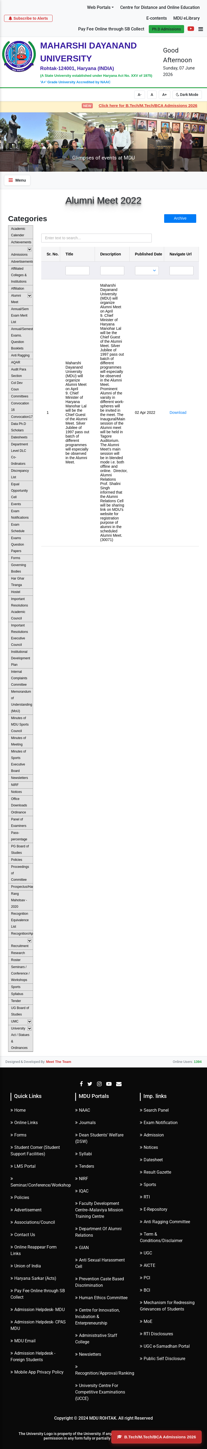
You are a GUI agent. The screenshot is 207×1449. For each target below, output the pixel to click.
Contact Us (23, 1234)
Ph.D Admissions (166, 29)
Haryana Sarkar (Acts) (33, 1278)
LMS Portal (23, 1166)
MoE (146, 1321)
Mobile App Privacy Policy (37, 1372)
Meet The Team (58, 1062)
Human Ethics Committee (101, 1297)
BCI (145, 1290)
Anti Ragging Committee (165, 1221)
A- (140, 94)
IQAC (81, 1191)
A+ (164, 94)
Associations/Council (33, 1222)
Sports (148, 1184)
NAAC (82, 1110)
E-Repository (153, 1209)
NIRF (81, 1178)
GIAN (82, 1247)
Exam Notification (159, 1122)
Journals (85, 1122)
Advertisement (26, 1209)
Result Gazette (155, 1172)
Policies (20, 1197)
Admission (152, 1135)
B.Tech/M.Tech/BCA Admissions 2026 (156, 1436)
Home (18, 1110)
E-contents (156, 18)
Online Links (24, 1122)
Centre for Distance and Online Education (160, 7)
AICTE (147, 1265)
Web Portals (99, 7)
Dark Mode (187, 94)
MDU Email (23, 1340)
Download (178, 412)
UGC (146, 1253)
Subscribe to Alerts (28, 18)
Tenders (84, 1166)
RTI (145, 1197)
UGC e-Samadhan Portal (165, 1346)
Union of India (26, 1265)
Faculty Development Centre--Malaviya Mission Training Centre (99, 1210)
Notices (149, 1147)
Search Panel (154, 1110)
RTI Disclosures (156, 1333)
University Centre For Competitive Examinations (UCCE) (100, 1392)
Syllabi (83, 1153)
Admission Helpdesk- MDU (38, 1309)
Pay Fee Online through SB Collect (111, 29)
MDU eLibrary (186, 18)
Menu (17, 180)
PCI (145, 1277)
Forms (18, 1135)
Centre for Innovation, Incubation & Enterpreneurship (97, 1317)
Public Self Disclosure (162, 1358)
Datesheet (151, 1159)
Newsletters (88, 1354)
